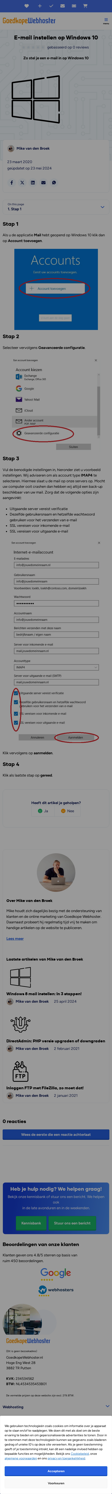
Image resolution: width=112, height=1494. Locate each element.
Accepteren (56, 1471)
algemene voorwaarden (21, 1458)
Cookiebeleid (80, 1454)
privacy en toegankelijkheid (66, 1458)
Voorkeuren (56, 1483)
